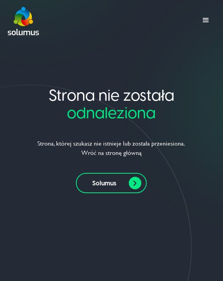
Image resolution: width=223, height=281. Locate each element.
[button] (206, 20)
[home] (23, 20)
